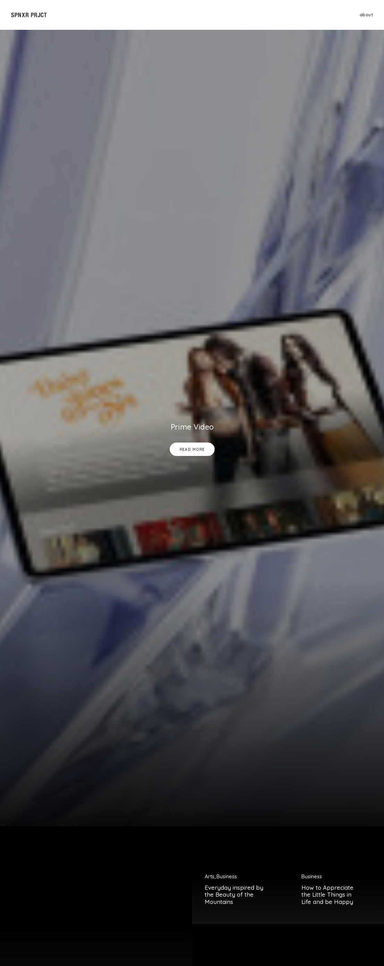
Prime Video (191, 426)
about (366, 14)
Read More (192, 449)
